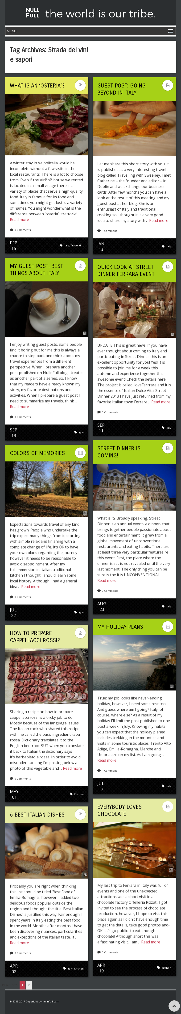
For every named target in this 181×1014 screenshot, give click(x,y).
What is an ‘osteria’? (37, 85)
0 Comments (23, 230)
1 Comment (109, 231)
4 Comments (23, 417)
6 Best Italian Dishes (37, 814)
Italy (66, 245)
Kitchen (79, 794)
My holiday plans (120, 626)
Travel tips (77, 245)
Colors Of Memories (37, 453)
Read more (19, 219)
